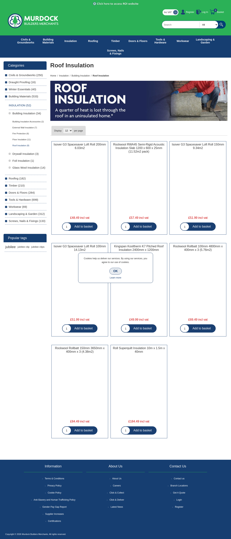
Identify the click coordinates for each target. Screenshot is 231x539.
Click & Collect (117, 492)
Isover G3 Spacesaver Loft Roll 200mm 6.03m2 (80, 146)
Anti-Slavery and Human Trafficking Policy (54, 500)
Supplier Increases (54, 514)
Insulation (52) (20, 105)
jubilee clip (23, 246)
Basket (220, 12)
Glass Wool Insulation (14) (29, 167)
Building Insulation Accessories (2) (28, 121)
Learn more (115, 277)
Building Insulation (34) (27, 113)
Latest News (117, 507)
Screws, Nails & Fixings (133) (27, 221)
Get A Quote (179, 492)
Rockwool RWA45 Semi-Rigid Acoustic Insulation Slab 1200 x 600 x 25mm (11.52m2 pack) (139, 148)
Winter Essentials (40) (22, 89)
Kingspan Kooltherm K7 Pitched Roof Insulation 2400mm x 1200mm (138, 248)
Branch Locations (179, 485)
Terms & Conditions (54, 478)
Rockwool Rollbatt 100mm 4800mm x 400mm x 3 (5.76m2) (198, 248)
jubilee (10, 247)
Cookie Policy (54, 492)
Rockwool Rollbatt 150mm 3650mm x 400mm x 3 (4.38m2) (80, 350)
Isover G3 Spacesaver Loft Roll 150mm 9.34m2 (198, 146)
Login (179, 500)
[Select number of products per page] (67, 131)
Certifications (54, 521)
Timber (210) (17, 185)
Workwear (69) (18, 206)
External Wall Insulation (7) (25, 127)
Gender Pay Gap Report (54, 507)
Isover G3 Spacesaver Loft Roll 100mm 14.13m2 (80, 248)
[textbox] (190, 24)
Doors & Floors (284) (22, 192)
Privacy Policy (55, 485)
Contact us (179, 478)
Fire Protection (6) (21, 133)
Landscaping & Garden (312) (27, 213)
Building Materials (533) (23, 96)
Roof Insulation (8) (21, 145)
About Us (116, 478)
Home (53, 75)
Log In (205, 12)
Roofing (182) (17, 178)
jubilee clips (38, 246)
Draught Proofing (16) (22, 82)
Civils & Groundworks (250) (26, 75)
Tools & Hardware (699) (23, 199)
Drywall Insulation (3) (26, 153)
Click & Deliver (116, 500)
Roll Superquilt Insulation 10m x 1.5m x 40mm (139, 350)
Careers (117, 485)
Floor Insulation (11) (22, 139)
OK (115, 271)
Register (190, 12)
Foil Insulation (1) (23, 160)
